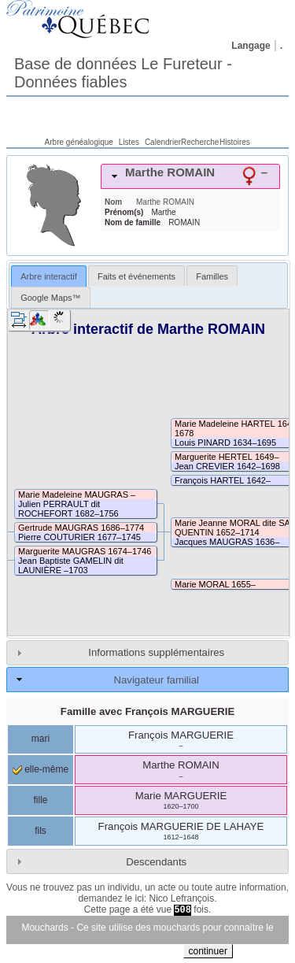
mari (40, 738)
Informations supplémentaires (156, 652)
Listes (129, 142)
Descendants (156, 862)
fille (40, 800)
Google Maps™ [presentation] (50, 297)
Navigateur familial (155, 680)
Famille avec (147, 711)
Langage (250, 45)
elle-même (40, 769)
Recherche (200, 142)
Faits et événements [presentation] (136, 276)
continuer (208, 951)
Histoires (234, 142)
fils (40, 830)
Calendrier (163, 142)
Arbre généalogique (79, 142)
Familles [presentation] (212, 276)
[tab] (190, 176)
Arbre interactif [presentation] (48, 276)
